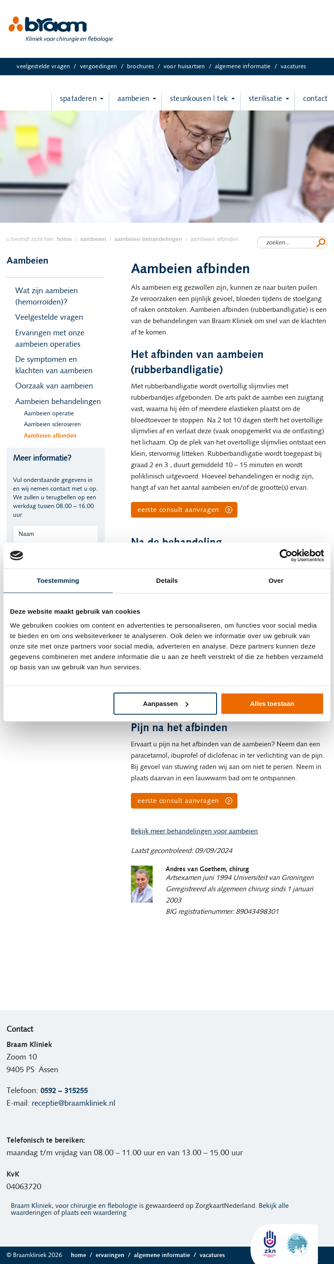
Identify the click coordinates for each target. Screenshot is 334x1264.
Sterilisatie (261, 101)
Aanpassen (165, 703)
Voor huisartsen (189, 67)
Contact (310, 101)
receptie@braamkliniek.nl (73, 1103)
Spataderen (74, 101)
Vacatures (293, 67)
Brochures (145, 67)
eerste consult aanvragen (178, 509)
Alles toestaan (272, 703)
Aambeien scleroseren (52, 424)
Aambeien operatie (49, 414)
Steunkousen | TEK (194, 101)
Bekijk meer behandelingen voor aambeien (194, 831)
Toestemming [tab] (58, 580)
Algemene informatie (248, 67)
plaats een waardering (94, 1212)
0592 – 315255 (64, 1090)
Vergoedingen (103, 67)
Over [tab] (276, 580)
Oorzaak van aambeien (54, 386)
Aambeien (129, 101)
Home (83, 1255)
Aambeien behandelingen (58, 402)
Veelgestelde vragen (48, 67)
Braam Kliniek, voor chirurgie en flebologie (74, 1205)
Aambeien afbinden (50, 436)
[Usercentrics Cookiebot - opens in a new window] (286, 555)
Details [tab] (167, 580)
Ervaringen (115, 1255)
